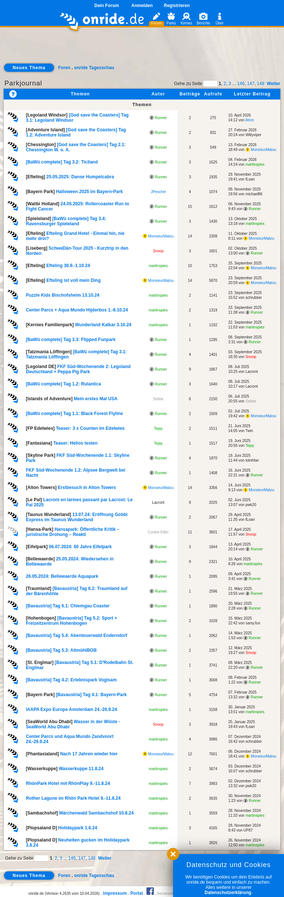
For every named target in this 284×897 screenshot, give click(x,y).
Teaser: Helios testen (75, 443)
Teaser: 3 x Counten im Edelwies (90, 428)
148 (260, 83)
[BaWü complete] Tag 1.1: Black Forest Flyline (74, 413)
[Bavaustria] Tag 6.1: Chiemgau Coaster (68, 605)
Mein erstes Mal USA (96, 398)
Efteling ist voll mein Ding (73, 280)
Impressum (115, 893)
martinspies (255, 164)
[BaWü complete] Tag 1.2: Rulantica (63, 384)
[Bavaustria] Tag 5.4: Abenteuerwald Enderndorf (76, 635)
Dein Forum (106, 5)
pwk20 (251, 505)
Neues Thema (29, 67)
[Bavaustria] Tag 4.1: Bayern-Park (91, 694)
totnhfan (252, 460)
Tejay (158, 428)
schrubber (254, 298)
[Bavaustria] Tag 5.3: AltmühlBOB (61, 650)
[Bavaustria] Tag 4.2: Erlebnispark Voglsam (71, 679)
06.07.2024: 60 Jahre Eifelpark (80, 546)
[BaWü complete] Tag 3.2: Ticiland (62, 162)
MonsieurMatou (261, 150)
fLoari (250, 179)
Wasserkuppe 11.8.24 (81, 768)
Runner (158, 118)
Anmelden (142, 5)
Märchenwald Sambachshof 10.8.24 (96, 813)
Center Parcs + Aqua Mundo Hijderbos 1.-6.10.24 (77, 310)
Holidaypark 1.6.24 (77, 827)
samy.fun (253, 623)
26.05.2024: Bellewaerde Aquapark (62, 576)
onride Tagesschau (94, 67)
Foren (64, 67)
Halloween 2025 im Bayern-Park (89, 191)
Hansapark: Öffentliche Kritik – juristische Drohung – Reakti (72, 532)
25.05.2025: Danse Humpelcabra (80, 176)
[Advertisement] (142, 50)
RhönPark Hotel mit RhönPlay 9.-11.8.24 (68, 783)
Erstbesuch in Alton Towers (87, 487)
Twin (249, 431)
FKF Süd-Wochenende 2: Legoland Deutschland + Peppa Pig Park (78, 369)
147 (250, 83)
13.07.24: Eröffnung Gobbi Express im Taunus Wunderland (77, 517)
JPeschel (158, 192)
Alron (249, 120)
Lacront (252, 372)
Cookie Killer (158, 532)
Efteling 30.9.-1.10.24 (68, 265)
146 (240, 83)
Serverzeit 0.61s (170, 893)
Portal (137, 893)
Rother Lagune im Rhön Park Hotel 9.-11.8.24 (73, 798)
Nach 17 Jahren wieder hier (89, 753)
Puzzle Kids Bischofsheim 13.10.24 (62, 295)
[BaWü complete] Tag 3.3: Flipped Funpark (70, 339)
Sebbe (158, 399)
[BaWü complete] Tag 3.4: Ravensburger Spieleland (66, 221)
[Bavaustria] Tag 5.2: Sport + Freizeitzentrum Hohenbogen (71, 621)
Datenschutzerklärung (227, 892)
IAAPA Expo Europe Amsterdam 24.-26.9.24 (71, 709)
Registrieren (177, 5)
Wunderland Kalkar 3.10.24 (103, 324)
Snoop (158, 251)
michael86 (254, 194)
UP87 (248, 830)
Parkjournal (23, 83)
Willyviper (253, 135)
